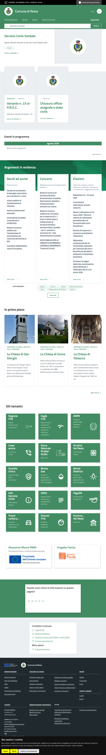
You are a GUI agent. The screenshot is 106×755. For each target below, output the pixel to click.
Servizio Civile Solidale (19, 35)
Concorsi (46, 178)
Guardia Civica (12, 469)
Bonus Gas (44, 469)
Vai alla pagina (14, 119)
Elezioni (78, 178)
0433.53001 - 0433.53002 (52, 637)
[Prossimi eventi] (100, 143)
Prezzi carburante (14, 516)
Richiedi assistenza (42, 633)
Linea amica (11, 446)
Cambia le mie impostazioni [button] (28, 751)
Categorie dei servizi (36, 672)
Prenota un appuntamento (87, 710)
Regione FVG (13, 417)
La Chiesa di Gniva (52, 354)
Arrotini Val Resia (78, 446)
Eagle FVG (44, 417)
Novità (81, 672)
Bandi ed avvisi (17, 178)
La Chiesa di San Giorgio (18, 356)
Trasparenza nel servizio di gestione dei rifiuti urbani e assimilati (62, 712)
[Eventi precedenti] (6, 143)
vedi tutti (53, 295)
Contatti (7, 705)
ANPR (76, 416)
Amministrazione (10, 672)
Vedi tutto (97, 154)
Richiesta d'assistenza (61, 718)
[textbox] (52, 601)
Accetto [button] (5, 751)
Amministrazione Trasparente (40, 705)
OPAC (44, 493)
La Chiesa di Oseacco (82, 356)
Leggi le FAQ (39, 630)
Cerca (96, 26)
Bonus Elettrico (78, 469)
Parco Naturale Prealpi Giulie (46, 449)
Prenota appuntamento (44, 641)
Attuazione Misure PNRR (22, 547)
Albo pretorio (33, 715)
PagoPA (77, 493)
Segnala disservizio (42, 649)
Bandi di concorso (35, 712)
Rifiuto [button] (14, 751)
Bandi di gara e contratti (37, 710)
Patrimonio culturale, (15, 347)
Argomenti (95, 19)
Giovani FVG (45, 516)
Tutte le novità (11, 53)
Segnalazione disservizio (62, 723)
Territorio (10, 99)
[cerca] (99, 11)
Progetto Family (66, 547)
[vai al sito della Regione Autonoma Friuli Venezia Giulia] (24, 2)
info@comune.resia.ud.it (16, 724)
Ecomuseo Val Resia (79, 516)
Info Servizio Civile (13, 496)
